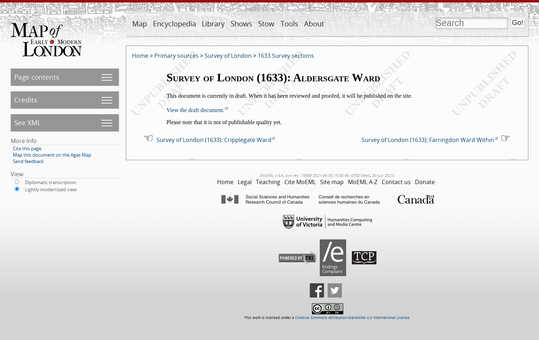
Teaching (268, 182)
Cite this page (27, 148)
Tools (289, 24)
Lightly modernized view (51, 189)
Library (213, 24)
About (314, 24)
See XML (27, 122)
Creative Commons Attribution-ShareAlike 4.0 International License (352, 317)
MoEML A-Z (363, 182)
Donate (425, 182)
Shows (241, 24)
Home (140, 56)
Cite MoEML (300, 182)
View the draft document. (195, 110)
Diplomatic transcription (50, 182)
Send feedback (28, 161)
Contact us (396, 182)
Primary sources (176, 56)
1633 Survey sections (286, 56)
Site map (332, 182)
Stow (266, 24)
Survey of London (228, 56)
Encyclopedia (174, 24)
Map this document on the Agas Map (52, 155)
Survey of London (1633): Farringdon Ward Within (427, 140)
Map (139, 24)
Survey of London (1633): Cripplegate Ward (213, 140)
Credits (25, 100)
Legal (245, 182)
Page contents (36, 77)
